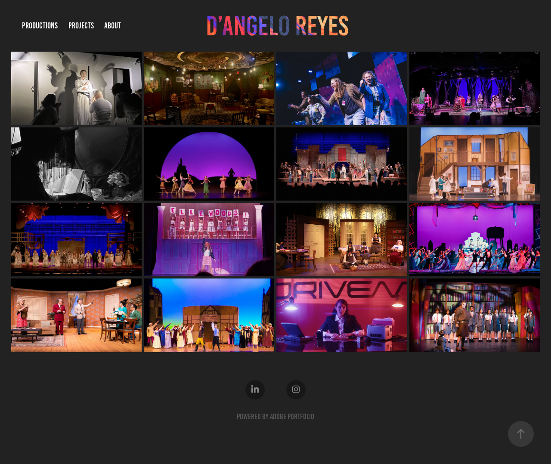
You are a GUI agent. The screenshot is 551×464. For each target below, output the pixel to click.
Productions (40, 25)
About (112, 25)
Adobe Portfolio (292, 416)
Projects (81, 25)
